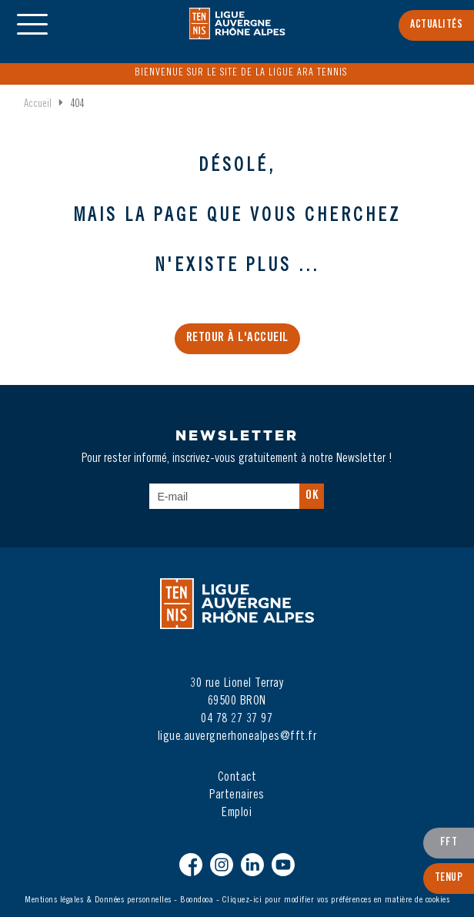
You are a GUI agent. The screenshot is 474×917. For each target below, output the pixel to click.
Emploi (237, 813)
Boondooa (196, 900)
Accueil (38, 104)
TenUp (449, 878)
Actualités (436, 25)
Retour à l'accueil (237, 338)
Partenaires (237, 795)
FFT (449, 843)
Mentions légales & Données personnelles (98, 900)
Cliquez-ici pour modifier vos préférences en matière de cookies (336, 900)
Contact (237, 777)
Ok (311, 496)
